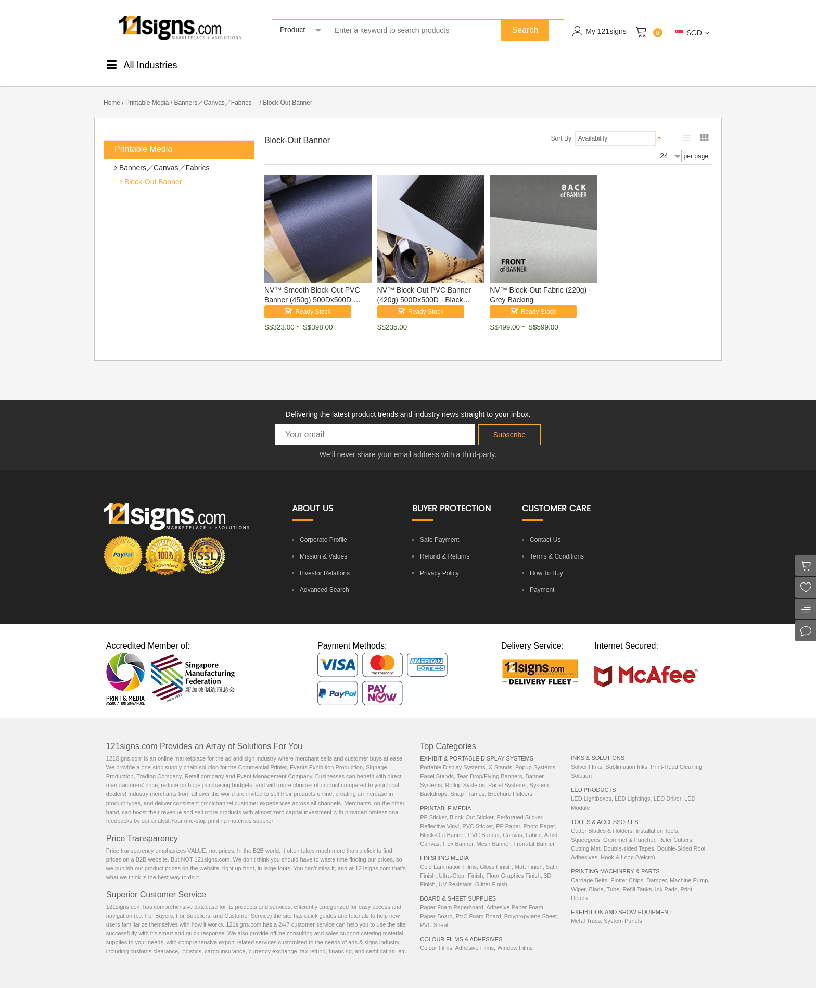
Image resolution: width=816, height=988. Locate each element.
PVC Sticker (477, 815)
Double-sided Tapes (629, 837)
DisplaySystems (414, 63)
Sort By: (562, 127)
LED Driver (667, 787)
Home (112, 91)
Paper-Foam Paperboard (451, 896)
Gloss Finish (496, 856)
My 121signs (606, 31)
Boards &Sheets (366, 63)
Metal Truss (586, 910)
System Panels (623, 910)
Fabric (534, 824)
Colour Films (436, 937)
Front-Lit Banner (533, 833)
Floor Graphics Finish (513, 865)
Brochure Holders (510, 783)
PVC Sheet (434, 914)
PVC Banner (484, 824)
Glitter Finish (491, 873)
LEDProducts (566, 63)
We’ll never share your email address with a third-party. (408, 443)
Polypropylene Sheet (530, 905)
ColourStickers (320, 63)
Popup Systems (535, 756)
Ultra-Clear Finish (461, 865)
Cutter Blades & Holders (601, 820)
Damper (656, 869)
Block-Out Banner (152, 171)
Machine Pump (689, 869)
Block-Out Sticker (471, 806)
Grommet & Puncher (629, 829)
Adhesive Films (474, 937)
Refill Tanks (637, 878)
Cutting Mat (585, 837)
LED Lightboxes (591, 787)
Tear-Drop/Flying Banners (489, 765)
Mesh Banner (493, 833)
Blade (596, 878)
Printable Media (147, 91)
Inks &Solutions (518, 63)
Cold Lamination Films (448, 856)
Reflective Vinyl (439, 815)
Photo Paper (539, 815)
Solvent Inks (586, 756)
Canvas (512, 824)
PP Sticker (433, 806)
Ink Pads (666, 878)
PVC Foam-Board (478, 905)
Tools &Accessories (466, 63)
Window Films (514, 937)
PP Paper (508, 815)
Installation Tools (656, 820)
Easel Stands (437, 765)
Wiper (578, 878)
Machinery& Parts (616, 63)
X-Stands (500, 756)
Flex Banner (458, 833)
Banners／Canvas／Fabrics (216, 91)
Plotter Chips (626, 869)
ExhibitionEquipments (670, 63)
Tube (613, 878)
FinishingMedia (273, 63)
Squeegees (585, 829)
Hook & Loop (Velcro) (628, 846)
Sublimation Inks (626, 756)
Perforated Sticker (519, 806)
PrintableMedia (225, 63)
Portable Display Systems (452, 756)
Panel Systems (507, 774)
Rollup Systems (465, 774)
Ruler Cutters (675, 829)
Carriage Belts (589, 869)
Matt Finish (529, 856)
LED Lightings (633, 787)
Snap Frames (467, 783)
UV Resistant (455, 873)
